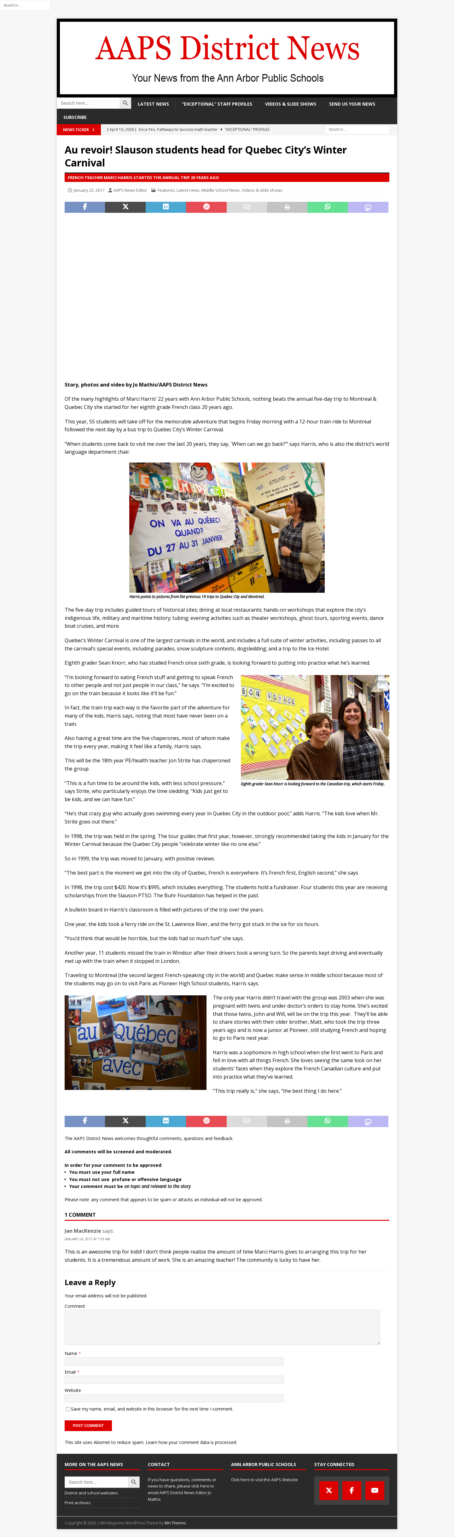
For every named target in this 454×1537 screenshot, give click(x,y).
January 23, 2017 (88, 190)
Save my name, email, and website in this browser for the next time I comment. (152, 1409)
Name (72, 1353)
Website (73, 1390)
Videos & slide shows (290, 104)
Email (71, 1372)
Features (166, 190)
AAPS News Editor (130, 190)
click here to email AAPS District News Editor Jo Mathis (181, 1492)
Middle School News (220, 190)
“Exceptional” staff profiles (217, 104)
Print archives (78, 1502)
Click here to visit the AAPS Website (264, 1479)
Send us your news (352, 104)
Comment (75, 1306)
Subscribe (75, 117)
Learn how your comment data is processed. (191, 1442)
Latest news (153, 104)
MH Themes (175, 1523)
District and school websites (91, 1493)
